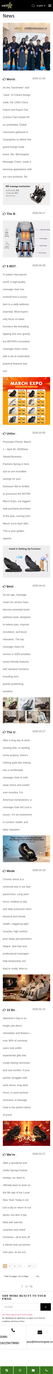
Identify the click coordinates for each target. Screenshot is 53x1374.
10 (29, 1266)
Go (37, 1276)
